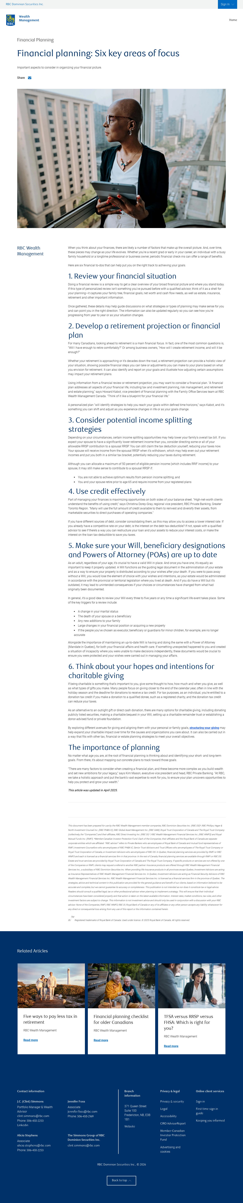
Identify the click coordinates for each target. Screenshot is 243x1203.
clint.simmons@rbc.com (33, 1116)
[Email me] (29, 78)
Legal (163, 1109)
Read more (30, 1040)
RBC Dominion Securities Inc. (25, 4)
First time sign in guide (207, 1111)
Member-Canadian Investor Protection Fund (173, 1135)
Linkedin (22, 1125)
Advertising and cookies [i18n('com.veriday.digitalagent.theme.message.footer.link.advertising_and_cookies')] (170, 1149)
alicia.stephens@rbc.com (34, 1145)
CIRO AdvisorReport (173, 1123)
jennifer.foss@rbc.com (82, 1111)
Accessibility (168, 1116)
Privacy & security (172, 1101)
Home (233, 20)
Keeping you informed (210, 1120)
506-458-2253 (35, 1121)
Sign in (200, 1101)
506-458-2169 (85, 1116)
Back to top (121, 1180)
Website (129, 1126)
